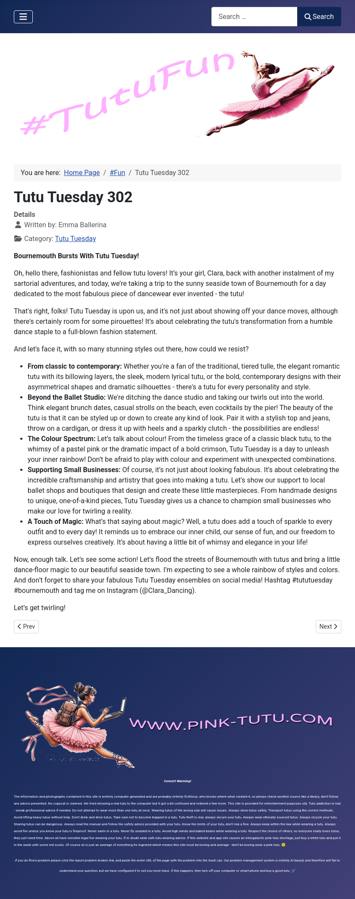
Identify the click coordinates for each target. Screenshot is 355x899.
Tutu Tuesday (75, 239)
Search (319, 17)
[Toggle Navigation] (23, 16)
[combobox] (254, 16)
